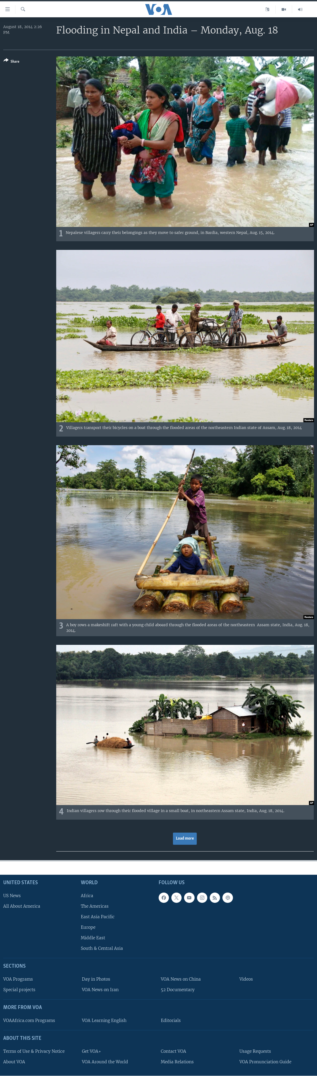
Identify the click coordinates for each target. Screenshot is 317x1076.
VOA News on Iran (100, 989)
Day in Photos (96, 979)
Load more (185, 838)
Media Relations (177, 1061)
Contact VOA (173, 1051)
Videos (246, 979)
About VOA (14, 1061)
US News (12, 895)
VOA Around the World (105, 1061)
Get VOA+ (91, 1051)
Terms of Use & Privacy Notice (34, 1051)
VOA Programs (18, 979)
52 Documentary (178, 989)
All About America (21, 906)
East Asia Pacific (98, 916)
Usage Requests (255, 1051)
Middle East (93, 937)
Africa (87, 895)
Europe (88, 927)
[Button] (11, 62)
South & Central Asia (102, 948)
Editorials (171, 1020)
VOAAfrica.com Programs (29, 1020)
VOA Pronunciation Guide (265, 1061)
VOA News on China (181, 979)
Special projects (19, 989)
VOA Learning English (104, 1020)
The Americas (95, 906)
